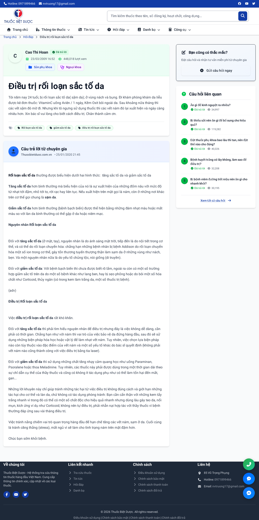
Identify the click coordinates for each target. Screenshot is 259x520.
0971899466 (222, 479)
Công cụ (179, 30)
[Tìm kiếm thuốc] (178, 16)
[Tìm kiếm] (242, 16)
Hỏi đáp (118, 30)
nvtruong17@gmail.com (228, 486)
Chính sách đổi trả (147, 490)
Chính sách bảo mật (149, 478)
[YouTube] (247, 4)
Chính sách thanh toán (150, 484)
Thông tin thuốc (53, 30)
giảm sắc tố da (60, 127)
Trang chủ (17, 30)
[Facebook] (240, 4)
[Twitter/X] (254, 4)
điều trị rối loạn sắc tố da (94, 127)
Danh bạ (148, 30)
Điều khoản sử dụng (149, 472)
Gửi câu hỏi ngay (216, 71)
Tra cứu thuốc (80, 472)
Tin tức (88, 30)
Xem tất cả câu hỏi (216, 200)
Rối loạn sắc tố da (29, 127)
